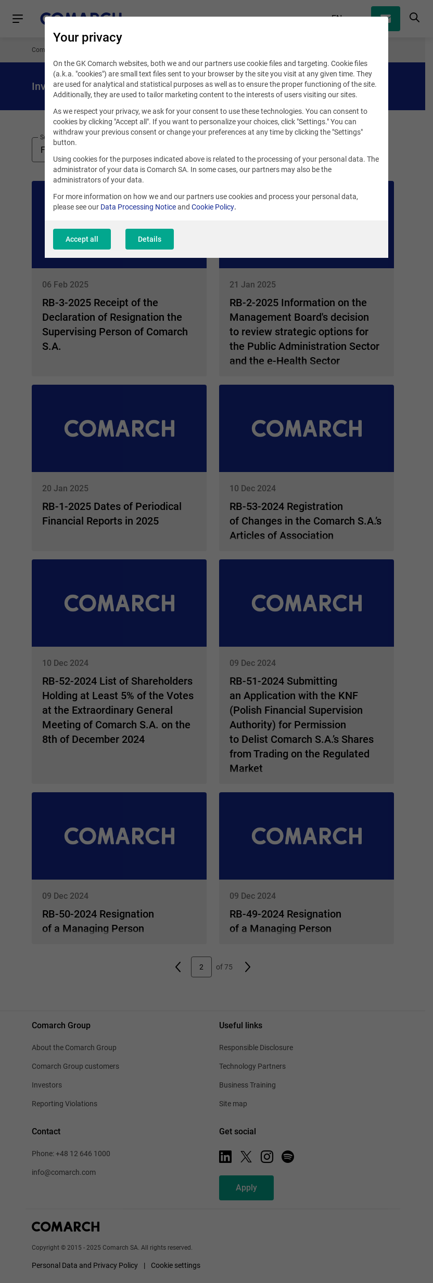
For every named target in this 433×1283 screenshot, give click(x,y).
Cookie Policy (213, 207)
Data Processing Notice (138, 207)
